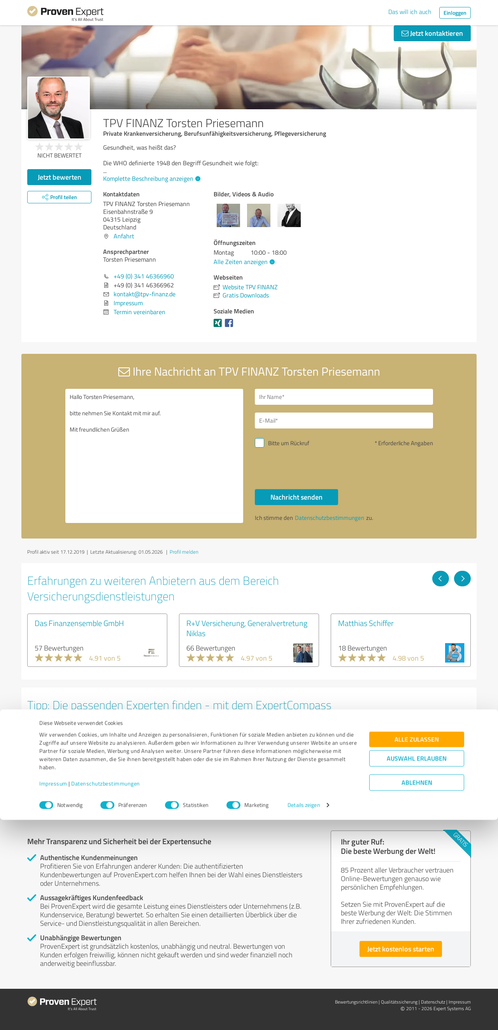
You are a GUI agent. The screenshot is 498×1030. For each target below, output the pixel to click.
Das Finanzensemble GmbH (79, 622)
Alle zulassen (417, 949)
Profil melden (184, 551)
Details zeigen (304, 1015)
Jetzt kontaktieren (432, 33)
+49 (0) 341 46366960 (144, 276)
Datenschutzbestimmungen (105, 993)
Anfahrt (124, 236)
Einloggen (455, 12)
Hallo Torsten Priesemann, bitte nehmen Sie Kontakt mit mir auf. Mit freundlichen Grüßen (154, 456)
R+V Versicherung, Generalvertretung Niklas (246, 627)
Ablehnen (417, 992)
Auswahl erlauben (417, 968)
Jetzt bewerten (59, 177)
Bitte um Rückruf (288, 443)
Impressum (53, 993)
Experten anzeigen (69, 790)
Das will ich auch (409, 11)
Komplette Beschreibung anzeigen (150, 178)
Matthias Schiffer (366, 622)
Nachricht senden (296, 497)
